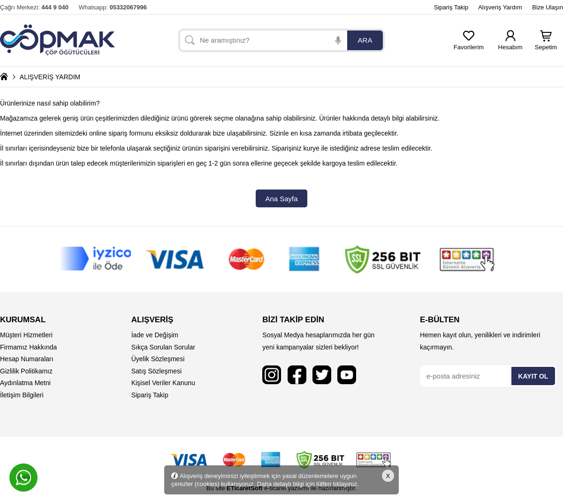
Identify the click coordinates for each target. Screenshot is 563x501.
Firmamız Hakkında (28, 347)
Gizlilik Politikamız (26, 371)
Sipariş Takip (451, 7)
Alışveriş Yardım (500, 7)
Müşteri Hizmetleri (26, 335)
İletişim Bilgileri (22, 395)
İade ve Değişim (154, 335)
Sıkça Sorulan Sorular (163, 347)
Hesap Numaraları (26, 359)
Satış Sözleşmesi (156, 371)
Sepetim (546, 44)
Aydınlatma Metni (25, 383)
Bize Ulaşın (547, 7)
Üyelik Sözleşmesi (158, 359)
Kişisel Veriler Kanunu (163, 383)
